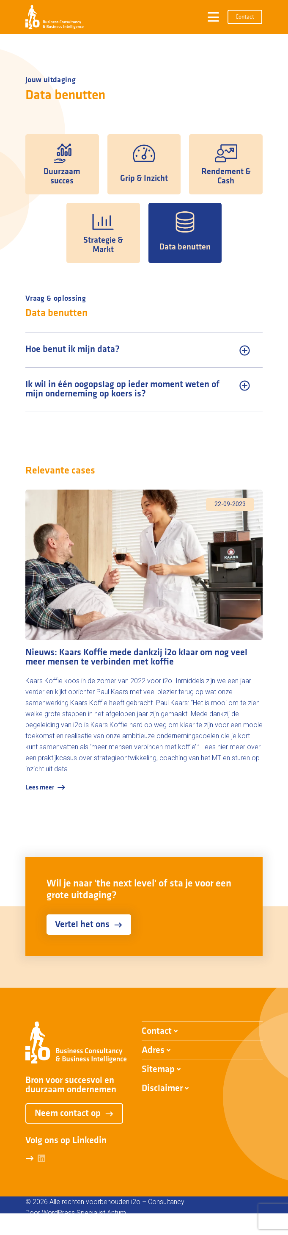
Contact (245, 17)
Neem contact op (74, 1114)
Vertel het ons (89, 925)
